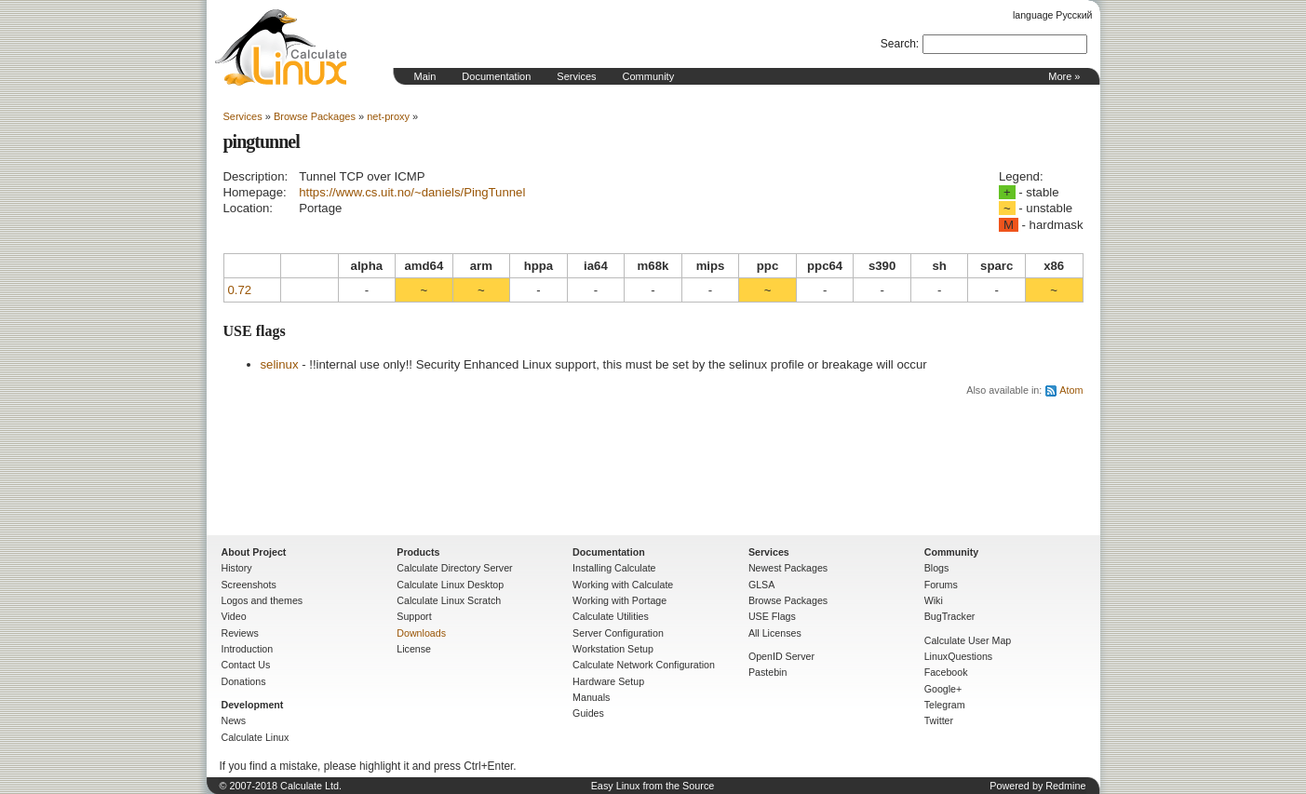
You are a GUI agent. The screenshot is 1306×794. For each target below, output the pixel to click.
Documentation (496, 76)
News (234, 720)
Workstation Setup (612, 648)
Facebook (946, 672)
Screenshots (249, 584)
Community (649, 76)
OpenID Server (781, 656)
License (414, 648)
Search (898, 43)
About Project (254, 552)
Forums (941, 584)
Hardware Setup (608, 681)
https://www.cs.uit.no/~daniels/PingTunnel (412, 192)
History (237, 567)
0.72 (240, 290)
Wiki (933, 600)
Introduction (248, 648)
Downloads (421, 633)
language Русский (1052, 14)
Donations (244, 681)
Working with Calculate (622, 584)
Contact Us (246, 664)
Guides (588, 713)
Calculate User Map (968, 640)
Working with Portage (619, 600)
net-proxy (388, 116)
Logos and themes (262, 600)
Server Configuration (618, 633)
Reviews (240, 633)
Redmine (1065, 785)
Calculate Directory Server (454, 567)
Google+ (943, 688)
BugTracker (950, 616)
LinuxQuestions (958, 656)
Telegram (944, 704)
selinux (280, 364)
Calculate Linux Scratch (449, 600)
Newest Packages (788, 567)
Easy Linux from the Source (653, 785)
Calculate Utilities (610, 616)
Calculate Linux (255, 737)
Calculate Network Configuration (643, 664)
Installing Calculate (613, 567)
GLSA (761, 584)
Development (253, 704)
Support (414, 616)
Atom (1071, 390)
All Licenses (774, 633)
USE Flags (772, 616)
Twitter (938, 720)
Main (425, 76)
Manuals (591, 697)
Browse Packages (315, 116)
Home (281, 47)
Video (234, 616)
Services (576, 76)
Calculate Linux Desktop (450, 584)
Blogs (936, 567)
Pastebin (767, 672)
